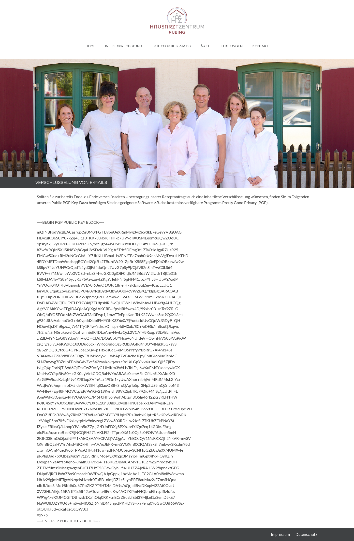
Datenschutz (306, 534)
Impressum (280, 534)
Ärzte (206, 46)
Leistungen (232, 46)
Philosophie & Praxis (172, 46)
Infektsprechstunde (124, 46)
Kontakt (260, 46)
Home (90, 46)
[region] (177, 123)
